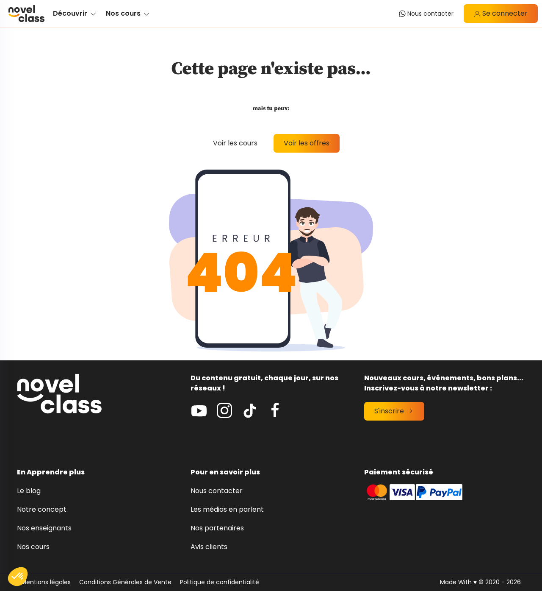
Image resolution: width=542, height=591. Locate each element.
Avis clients (209, 547)
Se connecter (501, 13)
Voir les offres (306, 143)
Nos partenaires (217, 528)
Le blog (29, 491)
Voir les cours (235, 143)
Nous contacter (217, 491)
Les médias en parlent (227, 509)
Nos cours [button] (128, 13)
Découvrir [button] (75, 13)
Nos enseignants (44, 528)
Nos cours (33, 547)
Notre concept (41, 509)
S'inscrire (394, 411)
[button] (18, 576)
